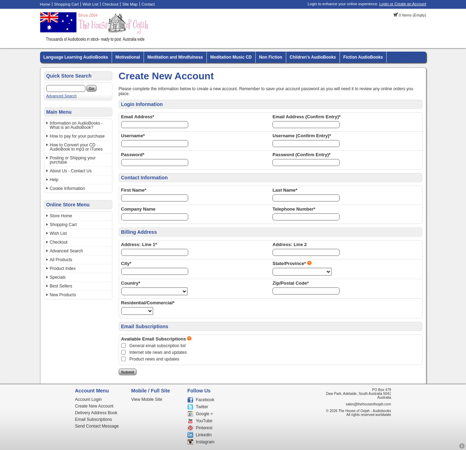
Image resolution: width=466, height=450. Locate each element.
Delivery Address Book (96, 412)
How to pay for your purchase (77, 136)
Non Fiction (270, 57)
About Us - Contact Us (71, 170)
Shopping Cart (66, 4)
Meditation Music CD (231, 57)
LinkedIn (204, 434)
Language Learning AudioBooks (76, 57)
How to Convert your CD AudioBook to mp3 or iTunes (76, 147)
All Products (61, 259)
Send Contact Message (97, 426)
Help (54, 179)
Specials (58, 277)
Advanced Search (61, 96)
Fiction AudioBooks (363, 57)
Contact (148, 4)
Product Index (63, 268)
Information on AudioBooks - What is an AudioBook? (76, 125)
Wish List (90, 4)
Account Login (88, 399)
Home (45, 4)
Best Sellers (61, 286)
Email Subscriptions (93, 419)
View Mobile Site (147, 399)
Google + (204, 413)
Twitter (202, 406)
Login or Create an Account (402, 4)
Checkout (110, 4)
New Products (63, 294)
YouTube (204, 420)
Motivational (128, 57)
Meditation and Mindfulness (175, 57)
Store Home (61, 215)
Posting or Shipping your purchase (73, 160)
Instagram (205, 441)
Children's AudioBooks (313, 57)
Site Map (129, 4)
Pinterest (204, 427)
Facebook (205, 399)
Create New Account (94, 406)
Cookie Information (67, 188)
